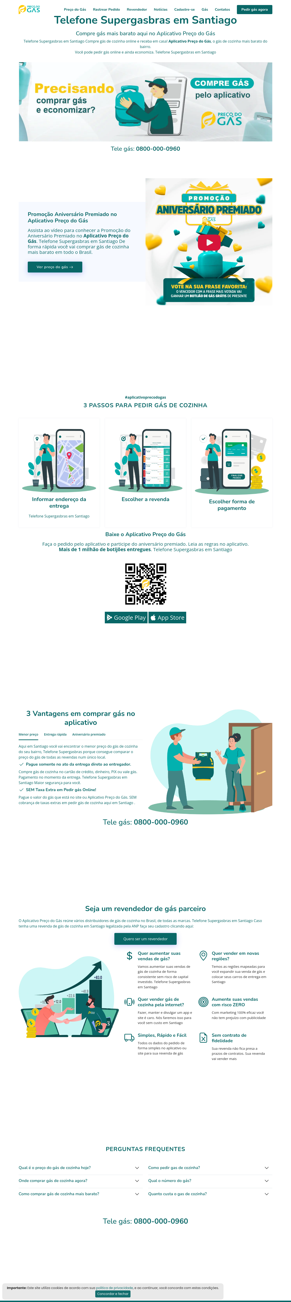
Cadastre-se (184, 9)
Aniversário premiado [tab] (88, 734)
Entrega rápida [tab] (55, 734)
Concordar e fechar (112, 1294)
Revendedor (137, 9)
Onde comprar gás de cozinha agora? (53, 1180)
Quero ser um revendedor (145, 938)
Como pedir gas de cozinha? (174, 1167)
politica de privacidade (114, 1288)
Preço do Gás (75, 9)
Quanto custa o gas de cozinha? (177, 1194)
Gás (205, 9)
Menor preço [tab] (28, 734)
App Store (167, 618)
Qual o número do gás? (169, 1180)
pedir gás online (107, 52)
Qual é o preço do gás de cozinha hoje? (55, 1167)
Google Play (126, 618)
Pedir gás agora (254, 9)
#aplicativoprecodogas (145, 397)
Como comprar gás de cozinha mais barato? (59, 1194)
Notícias (161, 9)
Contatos (222, 9)
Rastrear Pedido (106, 9)
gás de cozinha (228, 41)
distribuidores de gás (102, 920)
